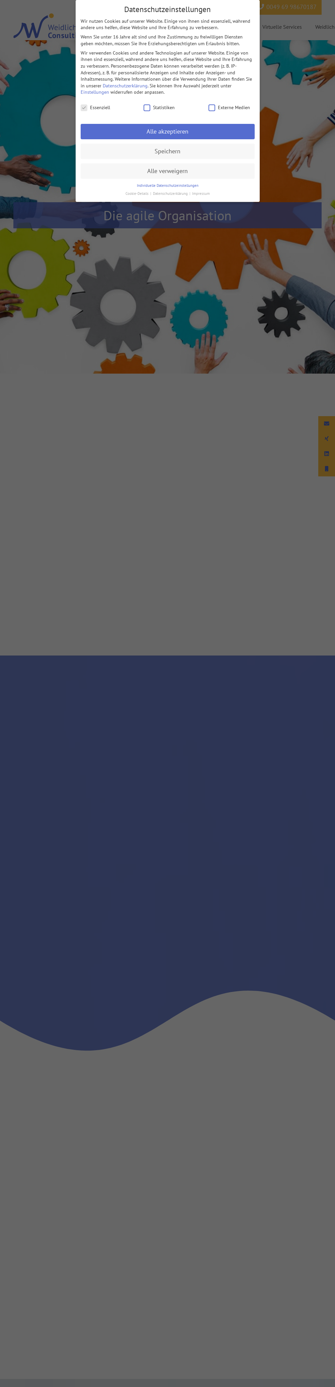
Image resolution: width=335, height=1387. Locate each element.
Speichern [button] (167, 151)
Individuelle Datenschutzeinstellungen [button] (167, 185)
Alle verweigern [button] (167, 171)
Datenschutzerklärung (125, 86)
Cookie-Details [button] (137, 193)
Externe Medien (229, 107)
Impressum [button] (201, 193)
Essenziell (95, 107)
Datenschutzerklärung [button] (171, 193)
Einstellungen (95, 92)
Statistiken (159, 107)
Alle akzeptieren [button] (167, 131)
